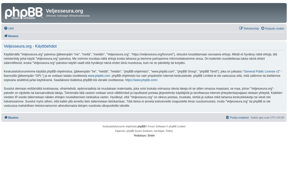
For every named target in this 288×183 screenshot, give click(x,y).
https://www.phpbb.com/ (141, 80)
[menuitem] (9, 28)
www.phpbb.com (99, 76)
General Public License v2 (261, 71)
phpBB (141, 126)
